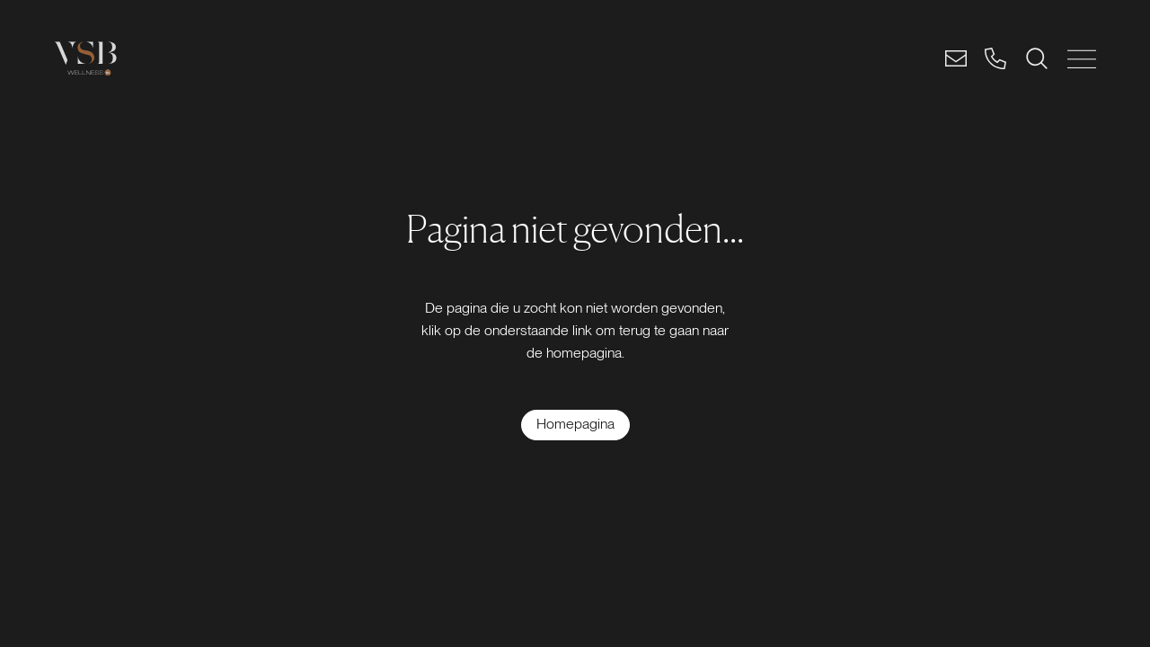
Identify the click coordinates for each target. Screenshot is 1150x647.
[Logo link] (85, 58)
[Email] (956, 58)
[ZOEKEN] (1036, 58)
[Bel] (995, 58)
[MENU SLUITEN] (1081, 59)
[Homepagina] (575, 425)
